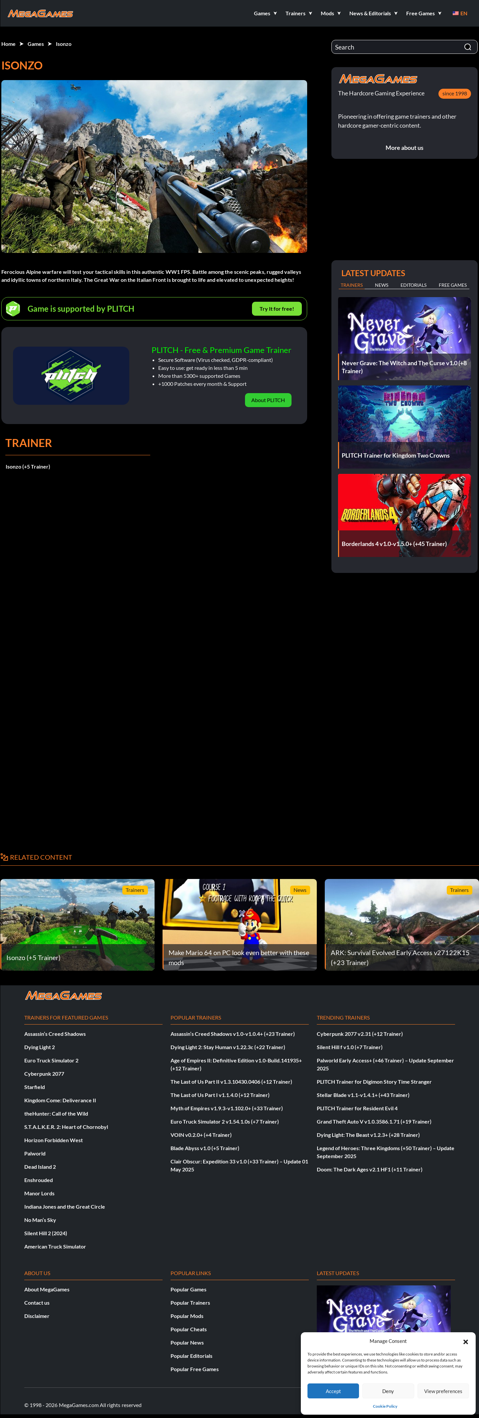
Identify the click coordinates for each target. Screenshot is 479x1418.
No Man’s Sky (40, 1220)
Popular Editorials (191, 1356)
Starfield (34, 1087)
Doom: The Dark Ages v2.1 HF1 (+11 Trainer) (369, 1169)
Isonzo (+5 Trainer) (28, 466)
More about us (404, 147)
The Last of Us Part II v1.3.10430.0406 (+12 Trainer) (231, 1081)
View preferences (443, 1391)
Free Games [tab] (453, 285)
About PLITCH (268, 400)
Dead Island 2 (40, 1166)
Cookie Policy (385, 1406)
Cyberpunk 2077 (44, 1073)
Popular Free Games (195, 1369)
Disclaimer (37, 1316)
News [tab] (381, 285)
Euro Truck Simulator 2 (51, 1060)
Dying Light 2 (39, 1047)
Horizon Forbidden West (53, 1140)
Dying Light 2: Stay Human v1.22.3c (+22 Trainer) (228, 1047)
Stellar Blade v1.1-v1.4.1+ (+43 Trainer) (363, 1095)
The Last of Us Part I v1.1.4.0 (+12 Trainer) (220, 1095)
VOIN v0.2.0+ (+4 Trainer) (201, 1135)
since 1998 (454, 93)
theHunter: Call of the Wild (56, 1113)
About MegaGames (46, 1289)
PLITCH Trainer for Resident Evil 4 (357, 1108)
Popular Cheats (189, 1329)
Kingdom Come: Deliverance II (60, 1100)
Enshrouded (38, 1180)
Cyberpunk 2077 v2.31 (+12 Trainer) (360, 1034)
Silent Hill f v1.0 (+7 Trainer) (350, 1047)
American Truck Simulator (55, 1246)
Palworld (35, 1153)
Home (8, 44)
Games (36, 44)
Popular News (187, 1342)
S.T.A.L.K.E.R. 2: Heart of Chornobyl (66, 1127)
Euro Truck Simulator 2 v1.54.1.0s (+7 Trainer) (225, 1121)
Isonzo (63, 44)
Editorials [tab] (413, 285)
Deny (388, 1391)
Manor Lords (39, 1193)
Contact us (37, 1302)
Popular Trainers (190, 1302)
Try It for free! (277, 308)
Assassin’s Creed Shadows (55, 1034)
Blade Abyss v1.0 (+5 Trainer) (205, 1148)
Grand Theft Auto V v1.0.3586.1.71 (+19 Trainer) (374, 1121)
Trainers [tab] (352, 285)
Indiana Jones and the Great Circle (64, 1206)
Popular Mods (187, 1316)
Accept (333, 1391)
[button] (465, 1341)
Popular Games (188, 1289)
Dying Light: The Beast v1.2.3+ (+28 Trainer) (368, 1135)
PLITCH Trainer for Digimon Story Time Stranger (374, 1081)
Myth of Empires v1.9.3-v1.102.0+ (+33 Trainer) (227, 1108)
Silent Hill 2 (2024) (45, 1233)
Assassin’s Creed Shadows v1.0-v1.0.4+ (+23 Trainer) (233, 1034)
